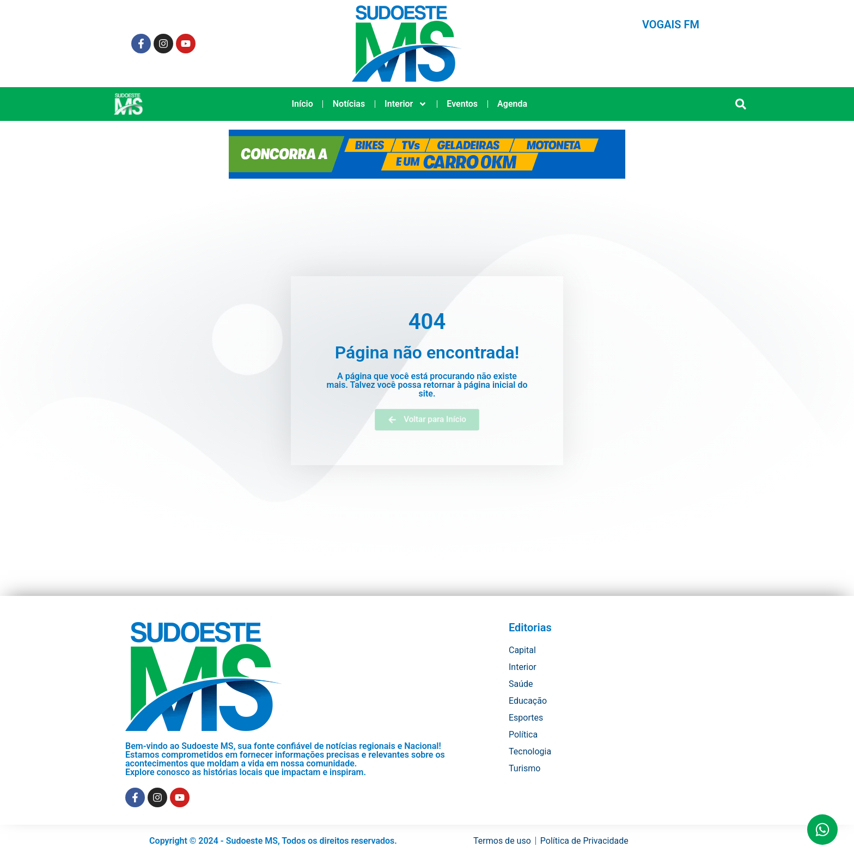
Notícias (349, 104)
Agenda (512, 104)
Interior (406, 104)
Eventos (462, 104)
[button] (741, 104)
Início (302, 104)
